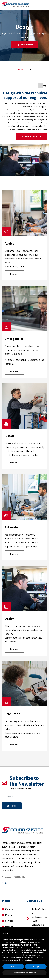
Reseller (9, 926)
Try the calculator (24, 44)
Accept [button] (36, 967)
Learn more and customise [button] (24, 973)
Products (9, 914)
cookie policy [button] (35, 947)
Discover (14, 273)
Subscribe (11, 805)
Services (9, 920)
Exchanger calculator (32, 136)
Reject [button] (13, 967)
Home (20, 69)
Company (9, 909)
